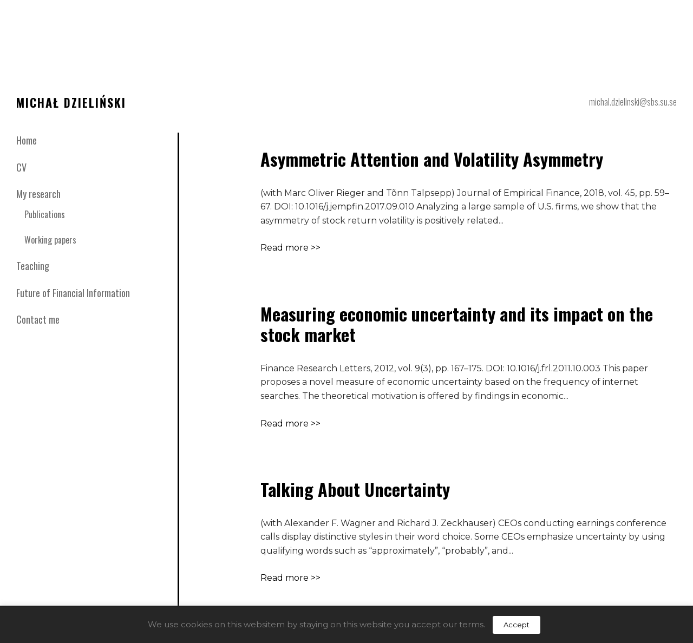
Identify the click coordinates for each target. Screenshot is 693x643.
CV (21, 167)
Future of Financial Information (73, 293)
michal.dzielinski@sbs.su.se (633, 101)
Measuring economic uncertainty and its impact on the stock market (456, 324)
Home (26, 140)
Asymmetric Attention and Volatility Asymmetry (431, 159)
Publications (44, 214)
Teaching (32, 266)
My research (38, 194)
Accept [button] (516, 624)
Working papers (50, 239)
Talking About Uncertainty (355, 489)
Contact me (38, 319)
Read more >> (290, 247)
